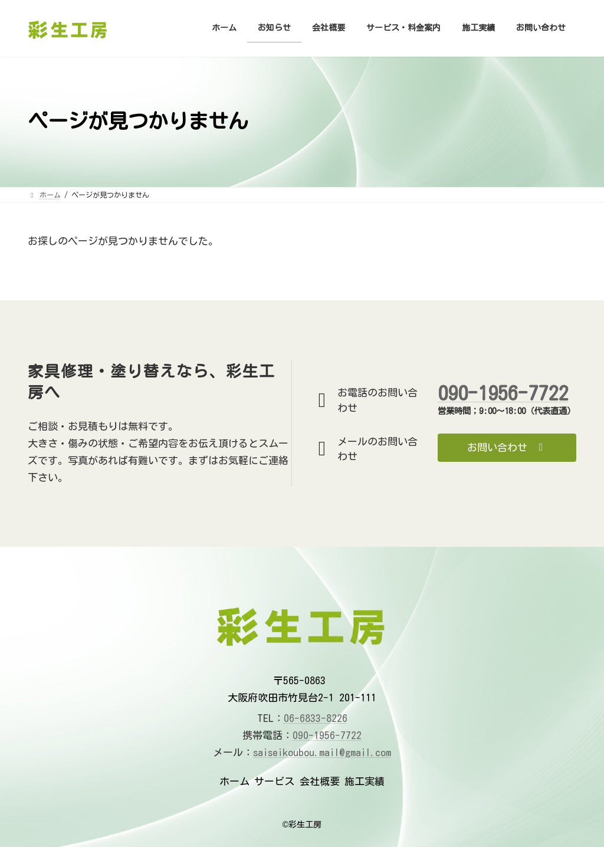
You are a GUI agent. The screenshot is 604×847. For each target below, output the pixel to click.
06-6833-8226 (315, 718)
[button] (507, 448)
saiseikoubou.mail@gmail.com (322, 752)
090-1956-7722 (503, 393)
